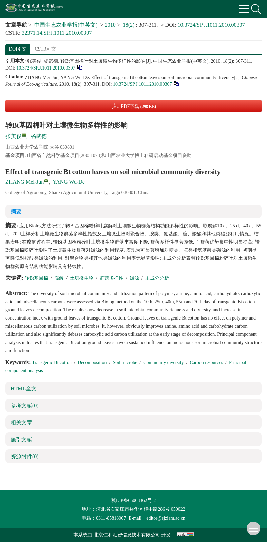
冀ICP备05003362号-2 (133, 500)
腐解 (59, 278)
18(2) (129, 25)
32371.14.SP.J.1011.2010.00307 (57, 33)
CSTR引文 (45, 49)
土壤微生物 (82, 278)
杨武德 (39, 136)
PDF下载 (138, 106)
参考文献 (25, 405)
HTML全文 (24, 388)
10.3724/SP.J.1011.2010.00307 (211, 25)
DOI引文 (18, 49)
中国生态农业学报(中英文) (66, 25)
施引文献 (21, 439)
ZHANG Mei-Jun (24, 182)
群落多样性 (112, 278)
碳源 (135, 278)
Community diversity (164, 362)
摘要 (16, 211)
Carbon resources (207, 362)
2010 (110, 25)
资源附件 (25, 456)
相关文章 (21, 422)
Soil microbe (125, 362)
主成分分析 (157, 278)
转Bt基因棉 (37, 278)
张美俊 (13, 136)
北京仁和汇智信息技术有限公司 (127, 534)
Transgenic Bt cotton (52, 362)
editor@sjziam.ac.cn (165, 518)
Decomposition (93, 362)
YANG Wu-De (69, 182)
